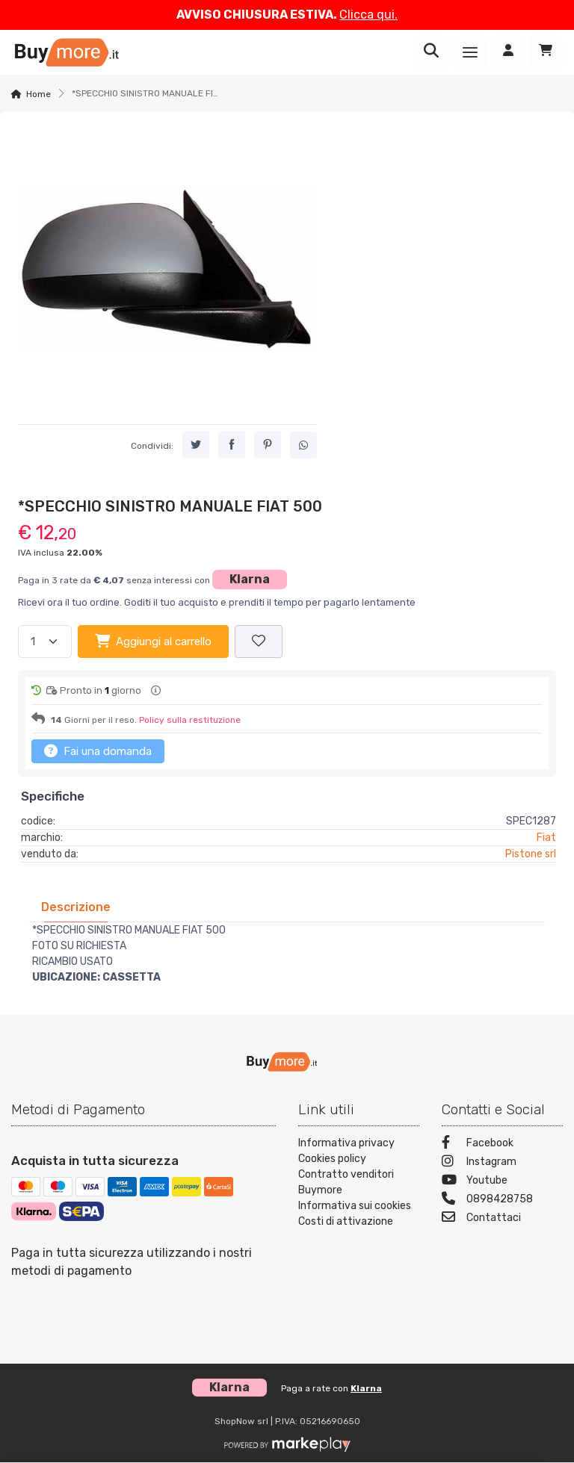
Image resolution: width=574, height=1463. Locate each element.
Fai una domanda (98, 750)
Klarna (249, 579)
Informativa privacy (346, 1143)
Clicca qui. (368, 14)
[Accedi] (508, 52)
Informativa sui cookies (354, 1205)
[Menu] (470, 52)
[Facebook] (502, 1144)
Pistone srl (530, 854)
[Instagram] (502, 1163)
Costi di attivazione (345, 1221)
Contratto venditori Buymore (346, 1182)
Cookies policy (332, 1158)
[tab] (76, 907)
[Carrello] (545, 52)
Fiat (546, 837)
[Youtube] (502, 1181)
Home (38, 94)
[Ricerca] (431, 52)
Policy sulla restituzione (190, 720)
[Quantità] (45, 642)
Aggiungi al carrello (153, 640)
